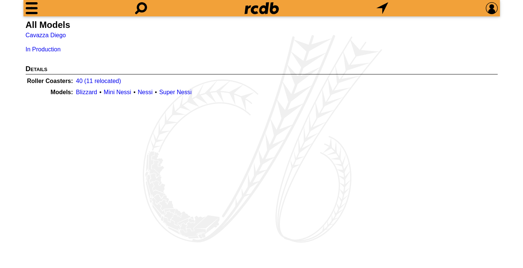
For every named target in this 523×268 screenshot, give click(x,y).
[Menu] (32, 8)
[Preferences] (492, 8)
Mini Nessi (117, 92)
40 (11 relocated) (98, 81)
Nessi (145, 92)
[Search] (141, 8)
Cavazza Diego (46, 35)
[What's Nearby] (382, 8)
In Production (43, 49)
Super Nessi (175, 92)
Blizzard (86, 92)
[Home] (262, 8)
